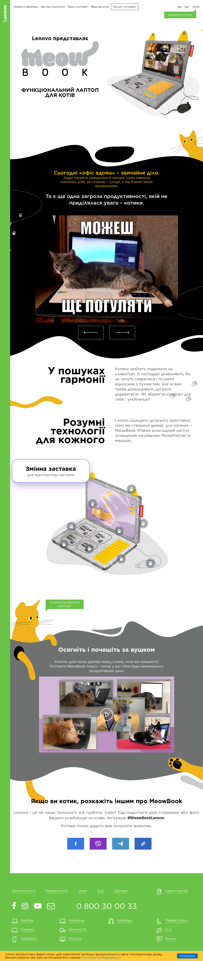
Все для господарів (124, 6)
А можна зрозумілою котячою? (65, 604)
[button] (91, 332)
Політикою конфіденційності (101, 957)
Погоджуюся (187, 956)
